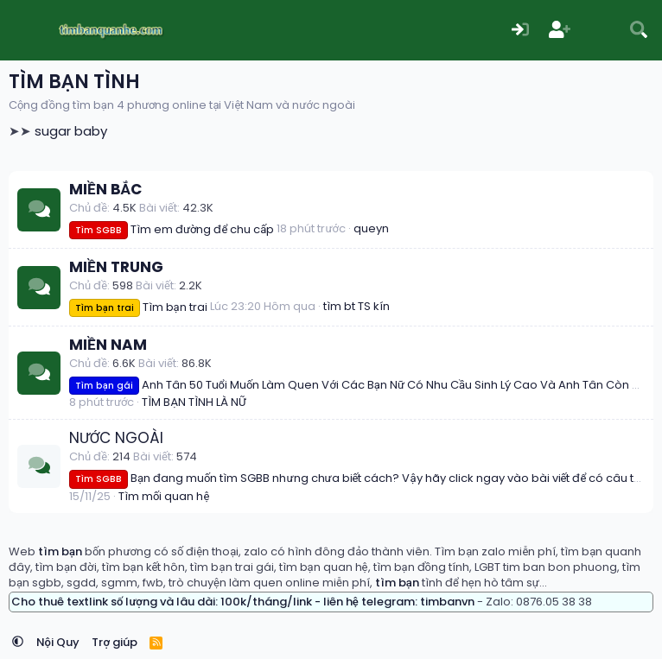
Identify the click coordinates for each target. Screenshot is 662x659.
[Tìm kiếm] (639, 30)
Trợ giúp (114, 642)
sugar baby (71, 131)
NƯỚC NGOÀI (116, 438)
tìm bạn (60, 551)
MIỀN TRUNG (116, 267)
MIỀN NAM (108, 344)
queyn (371, 228)
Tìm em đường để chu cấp (171, 229)
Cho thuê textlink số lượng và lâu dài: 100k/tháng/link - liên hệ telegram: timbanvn (242, 601)
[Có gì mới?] (600, 30)
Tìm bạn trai (138, 307)
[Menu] (23, 30)
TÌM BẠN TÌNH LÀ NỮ (194, 402)
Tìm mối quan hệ (163, 496)
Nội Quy (58, 642)
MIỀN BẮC (105, 189)
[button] (18, 642)
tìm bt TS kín (356, 306)
